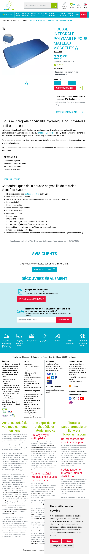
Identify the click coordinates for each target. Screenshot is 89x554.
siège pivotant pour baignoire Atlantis (42, 518)
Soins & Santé (18, 14)
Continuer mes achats (66, 112)
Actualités (28, 365)
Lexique (27, 371)
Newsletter (6, 381)
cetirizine (22, 500)
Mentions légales (30, 381)
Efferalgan (6, 492)
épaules (40, 451)
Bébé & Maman (33, 14)
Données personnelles (32, 383)
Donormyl (5, 506)
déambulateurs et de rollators (40, 505)
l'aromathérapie (75, 487)
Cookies (27, 385)
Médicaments (8, 14)
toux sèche (15, 496)
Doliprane (18, 488)
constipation (5, 500)
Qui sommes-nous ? (9, 379)
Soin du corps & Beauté (42, 14)
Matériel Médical (70, 14)
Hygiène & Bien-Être (52, 14)
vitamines (11, 513)
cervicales (34, 451)
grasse (22, 496)
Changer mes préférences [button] (62, 546)
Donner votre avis (44, 269)
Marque (16, 20)
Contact (5, 383)
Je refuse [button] (67, 541)
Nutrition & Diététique (25, 14)
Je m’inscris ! (64, 320)
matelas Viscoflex (46, 133)
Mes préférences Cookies (32, 387)
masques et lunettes (37, 543)
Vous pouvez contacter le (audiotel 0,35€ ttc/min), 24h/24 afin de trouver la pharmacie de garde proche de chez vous (33, 413)
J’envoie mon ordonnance (31, 299)
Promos (83, 14)
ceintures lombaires (37, 447)
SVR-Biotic (68, 463)
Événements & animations (33, 369)
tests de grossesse (21, 509)
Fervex (19, 502)
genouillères (50, 445)
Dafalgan (16, 492)
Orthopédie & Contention (61, 14)
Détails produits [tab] (12, 179)
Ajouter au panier (64, 88)
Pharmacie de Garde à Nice (33, 394)
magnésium (7, 511)
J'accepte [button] (55, 541)
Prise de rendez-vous (31, 367)
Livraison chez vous (75, 381)
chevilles (53, 451)
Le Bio (77, 14)
